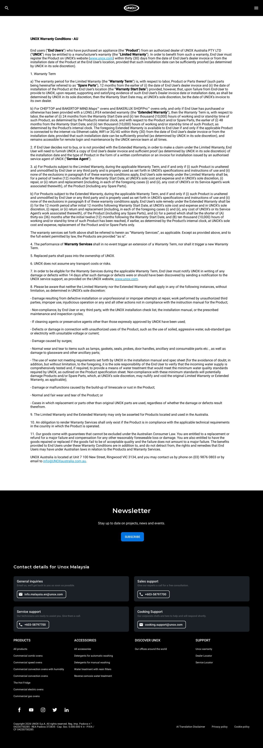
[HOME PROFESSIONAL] (131, 8)
